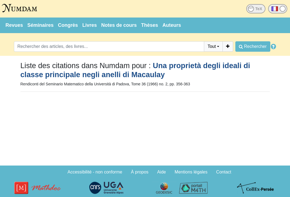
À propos (139, 172)
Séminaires (40, 25)
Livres (89, 25)
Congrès (68, 25)
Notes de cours (119, 25)
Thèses (149, 25)
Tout (211, 46)
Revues (14, 25)
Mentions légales (191, 172)
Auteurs (171, 25)
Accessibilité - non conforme (95, 172)
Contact (223, 172)
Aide (161, 172)
